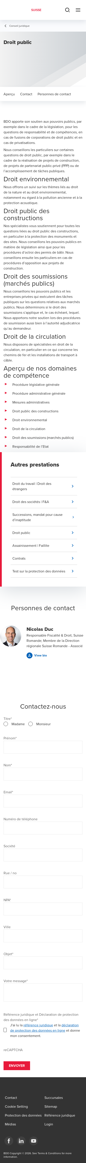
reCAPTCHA (13, 1049)
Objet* (8, 953)
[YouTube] (33, 1141)
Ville (7, 926)
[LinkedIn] (21, 1141)
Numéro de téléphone (21, 819)
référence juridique (38, 1025)
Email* (8, 792)
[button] (44, 486)
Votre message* (16, 980)
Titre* (8, 718)
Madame (18, 723)
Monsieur (43, 723)
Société (9, 846)
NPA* (7, 899)
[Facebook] (9, 1141)
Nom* (8, 765)
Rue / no (10, 872)
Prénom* (10, 738)
